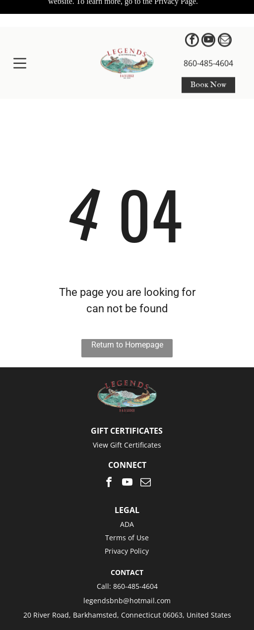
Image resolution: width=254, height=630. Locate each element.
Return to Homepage (127, 311)
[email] (225, 14)
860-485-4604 (208, 36)
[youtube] (208, 14)
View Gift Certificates (127, 411)
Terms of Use (127, 504)
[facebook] (192, 14)
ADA (127, 490)
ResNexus (186, 602)
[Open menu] (20, 36)
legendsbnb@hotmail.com (127, 567)
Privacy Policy (127, 517)
